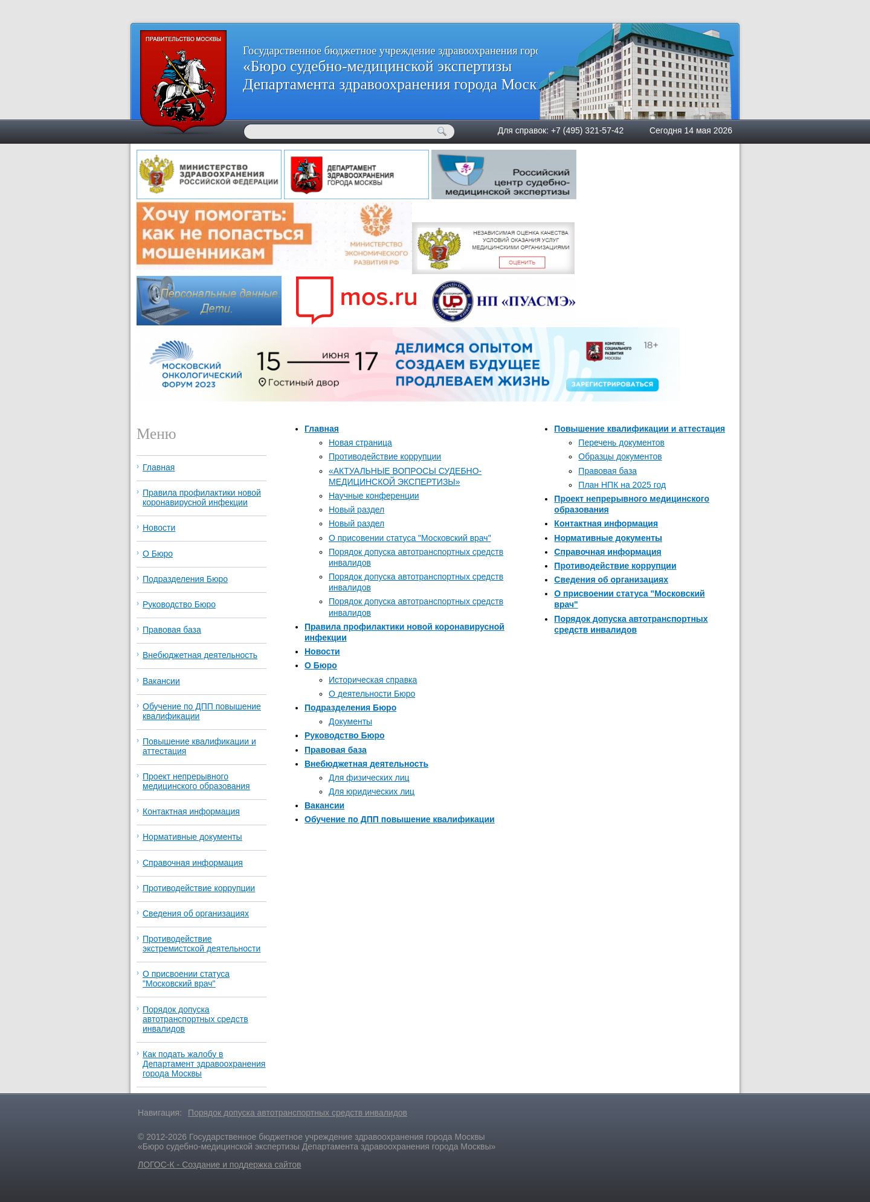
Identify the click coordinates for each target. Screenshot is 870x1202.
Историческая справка (373, 680)
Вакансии (324, 805)
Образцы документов (620, 456)
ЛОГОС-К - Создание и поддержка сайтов (219, 1164)
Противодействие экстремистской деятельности (201, 943)
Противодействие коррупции (385, 456)
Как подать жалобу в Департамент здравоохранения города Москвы (204, 1063)
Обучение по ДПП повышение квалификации (399, 819)
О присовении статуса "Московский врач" (410, 538)
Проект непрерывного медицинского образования (196, 781)
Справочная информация (607, 552)
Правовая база (335, 750)
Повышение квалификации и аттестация (639, 428)
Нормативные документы (608, 538)
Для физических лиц (369, 777)
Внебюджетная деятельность (366, 764)
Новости (322, 651)
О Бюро (320, 665)
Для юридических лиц (371, 791)
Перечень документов (621, 442)
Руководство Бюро (344, 735)
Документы (350, 721)
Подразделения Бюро (350, 707)
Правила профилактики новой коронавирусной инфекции (202, 497)
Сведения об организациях (611, 579)
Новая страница (360, 442)
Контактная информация (606, 523)
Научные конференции (374, 495)
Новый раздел (356, 509)
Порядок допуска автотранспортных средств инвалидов (195, 1019)
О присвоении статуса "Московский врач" (186, 978)
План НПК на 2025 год (622, 485)
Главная (321, 428)
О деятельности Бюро (372, 694)
